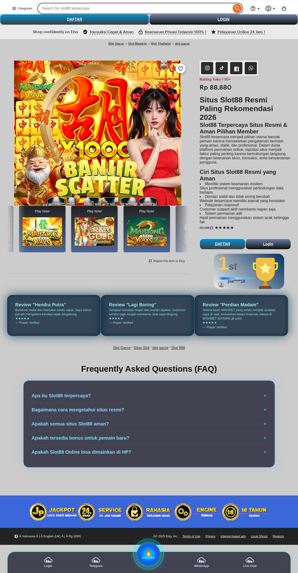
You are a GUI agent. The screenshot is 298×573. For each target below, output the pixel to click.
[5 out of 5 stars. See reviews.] (225, 228)
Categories (22, 8)
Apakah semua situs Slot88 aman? (70, 423)
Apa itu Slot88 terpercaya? (61, 395)
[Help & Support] (255, 8)
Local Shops (259, 536)
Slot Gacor (116, 43)
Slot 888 (178, 348)
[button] (48, 536)
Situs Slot (141, 348)
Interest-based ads (233, 536)
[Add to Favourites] (181, 68)
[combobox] (134, 8)
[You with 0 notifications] (270, 8)
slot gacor (182, 43)
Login (268, 244)
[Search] (237, 8)
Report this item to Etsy (166, 261)
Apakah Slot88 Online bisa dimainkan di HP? (82, 452)
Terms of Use (191, 536)
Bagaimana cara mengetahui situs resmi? (78, 409)
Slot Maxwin (137, 43)
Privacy (210, 536)
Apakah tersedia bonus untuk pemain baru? (81, 437)
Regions (278, 536)
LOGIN (223, 19)
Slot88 (204, 228)
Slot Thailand (161, 43)
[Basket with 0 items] (284, 8)
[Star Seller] (211, 228)
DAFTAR (74, 19)
